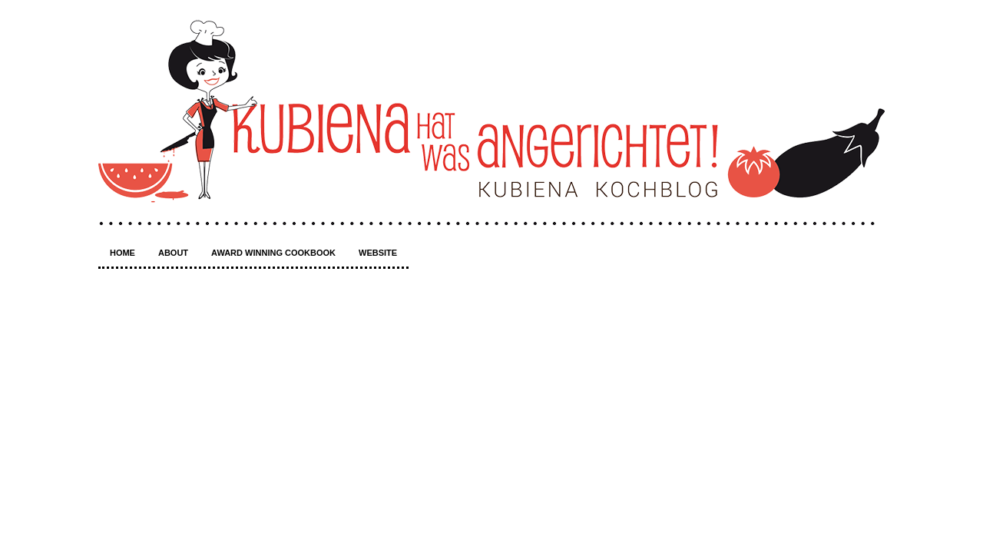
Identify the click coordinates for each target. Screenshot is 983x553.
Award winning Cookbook (273, 252)
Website (378, 252)
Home (122, 252)
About (173, 252)
